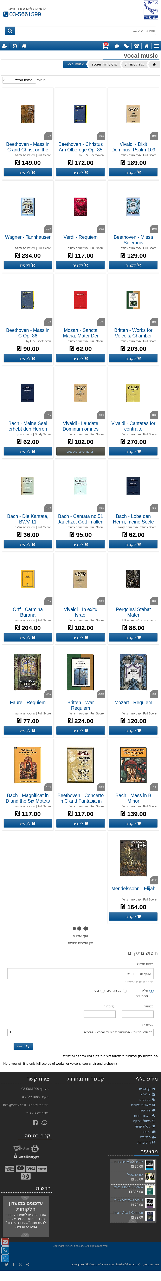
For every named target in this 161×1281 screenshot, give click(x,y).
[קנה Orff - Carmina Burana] (28, 637)
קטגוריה (148, 1024)
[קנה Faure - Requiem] (28, 730)
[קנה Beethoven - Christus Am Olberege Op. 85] (80, 172)
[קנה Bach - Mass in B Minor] (133, 823)
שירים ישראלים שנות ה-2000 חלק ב (126, 1200)
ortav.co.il (79, 1245)
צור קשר (147, 1110)
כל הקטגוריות (134, 64)
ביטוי (99, 991)
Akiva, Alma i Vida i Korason (126, 1212)
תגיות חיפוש (145, 964)
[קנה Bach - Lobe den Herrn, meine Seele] (133, 544)
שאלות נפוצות (143, 1105)
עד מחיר (109, 1006)
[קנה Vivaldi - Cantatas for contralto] (133, 451)
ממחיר (149, 1006)
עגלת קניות (145, 1126)
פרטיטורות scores (104, 64)
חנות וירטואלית (106, 1264)
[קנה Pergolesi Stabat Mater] (133, 637)
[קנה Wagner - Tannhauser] (28, 265)
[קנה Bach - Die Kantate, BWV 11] (28, 544)
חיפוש (23, 1046)
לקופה (149, 1131)
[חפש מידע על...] (80, 31)
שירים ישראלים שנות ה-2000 (126, 1162)
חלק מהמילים (145, 993)
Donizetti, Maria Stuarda (126, 1187)
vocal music (75, 64)
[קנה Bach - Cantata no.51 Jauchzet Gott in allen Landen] (80, 544)
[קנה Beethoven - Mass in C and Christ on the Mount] (28, 172)
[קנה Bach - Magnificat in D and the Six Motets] (28, 823)
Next (132, 1161)
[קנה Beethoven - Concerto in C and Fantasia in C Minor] (80, 823)
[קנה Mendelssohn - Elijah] (133, 916)
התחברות (146, 1142)
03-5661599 (22, 14)
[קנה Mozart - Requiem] (133, 730)
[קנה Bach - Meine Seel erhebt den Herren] (28, 451)
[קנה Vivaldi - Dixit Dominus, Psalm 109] (133, 172)
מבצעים (147, 1099)
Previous (132, 1221)
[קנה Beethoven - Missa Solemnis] (133, 265)
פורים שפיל (135, 1174)
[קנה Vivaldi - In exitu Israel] (80, 637)
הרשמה (148, 1137)
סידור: (41, 80)
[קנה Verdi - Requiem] (80, 265)
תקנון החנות (145, 1115)
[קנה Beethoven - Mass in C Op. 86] (28, 358)
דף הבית (147, 1089)
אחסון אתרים (77, 1264)
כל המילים (117, 991)
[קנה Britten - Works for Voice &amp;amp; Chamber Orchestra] (133, 358)
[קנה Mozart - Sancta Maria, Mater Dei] (80, 358)
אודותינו (148, 1094)
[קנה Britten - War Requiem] (80, 730)
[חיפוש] (10, 31)
